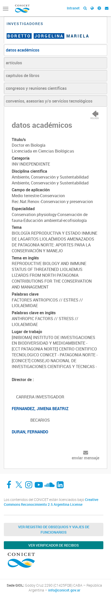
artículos (14, 63)
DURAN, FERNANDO (30, 432)
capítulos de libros (22, 75)
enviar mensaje (85, 458)
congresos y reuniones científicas (36, 88)
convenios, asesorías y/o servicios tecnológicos (49, 101)
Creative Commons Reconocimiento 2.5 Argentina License (51, 502)
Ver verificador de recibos (53, 545)
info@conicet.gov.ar (64, 590)
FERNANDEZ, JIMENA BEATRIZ (40, 408)
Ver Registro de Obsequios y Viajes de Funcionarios (53, 529)
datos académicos (22, 50)
